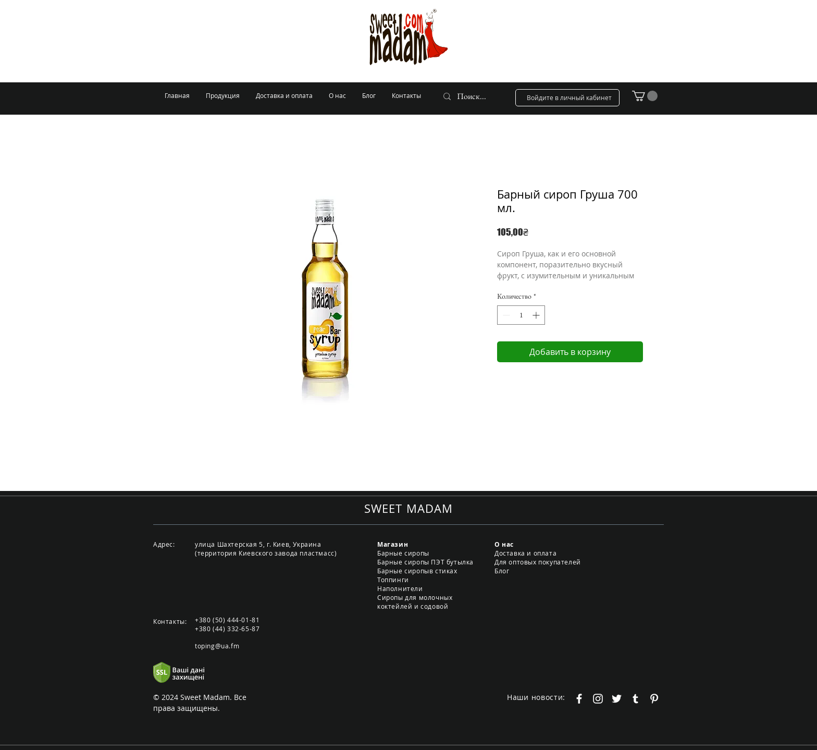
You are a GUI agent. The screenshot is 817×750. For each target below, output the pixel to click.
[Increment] (536, 315)
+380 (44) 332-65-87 (227, 628)
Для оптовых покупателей (537, 562)
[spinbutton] (521, 315)
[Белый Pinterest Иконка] (654, 698)
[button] (645, 96)
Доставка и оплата (525, 553)
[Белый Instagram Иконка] (597, 698)
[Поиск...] (472, 96)
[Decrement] (505, 315)
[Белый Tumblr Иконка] (635, 698)
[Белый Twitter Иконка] (616, 698)
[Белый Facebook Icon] (579, 698)
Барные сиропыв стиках (417, 571)
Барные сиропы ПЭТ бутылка (425, 562)
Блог (501, 571)
